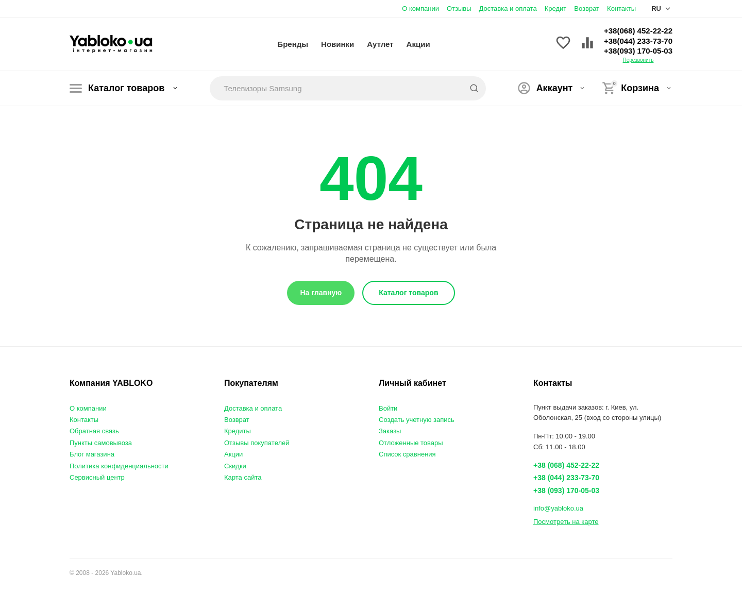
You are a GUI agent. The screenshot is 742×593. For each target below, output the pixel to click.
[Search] (474, 88)
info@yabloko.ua (558, 508)
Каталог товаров (124, 88)
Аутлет (380, 44)
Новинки (337, 44)
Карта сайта (242, 477)
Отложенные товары (411, 443)
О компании (420, 8)
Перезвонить (638, 60)
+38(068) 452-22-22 (638, 30)
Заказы (390, 431)
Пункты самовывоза (101, 443)
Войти (388, 408)
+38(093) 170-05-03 (638, 50)
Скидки (235, 466)
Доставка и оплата (508, 8)
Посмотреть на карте (565, 522)
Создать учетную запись (416, 419)
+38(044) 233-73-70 (638, 41)
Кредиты (237, 431)
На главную (321, 293)
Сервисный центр (97, 477)
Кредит (556, 8)
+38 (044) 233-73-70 (566, 477)
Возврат (586, 8)
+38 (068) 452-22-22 (566, 465)
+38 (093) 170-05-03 (566, 490)
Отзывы (459, 8)
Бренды (292, 44)
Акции (418, 44)
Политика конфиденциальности (119, 466)
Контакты (621, 8)
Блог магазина (92, 454)
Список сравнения (407, 454)
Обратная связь (94, 431)
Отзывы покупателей (257, 443)
